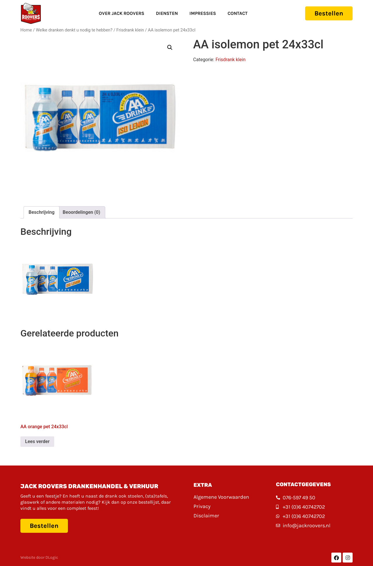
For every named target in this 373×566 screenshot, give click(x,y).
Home (26, 30)
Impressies (202, 13)
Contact (238, 13)
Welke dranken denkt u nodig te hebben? (74, 30)
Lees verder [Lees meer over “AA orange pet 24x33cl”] (37, 441)
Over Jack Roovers (121, 13)
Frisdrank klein (130, 30)
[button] (170, 47)
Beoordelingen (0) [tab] (81, 212)
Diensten (167, 13)
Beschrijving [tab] (41, 212)
